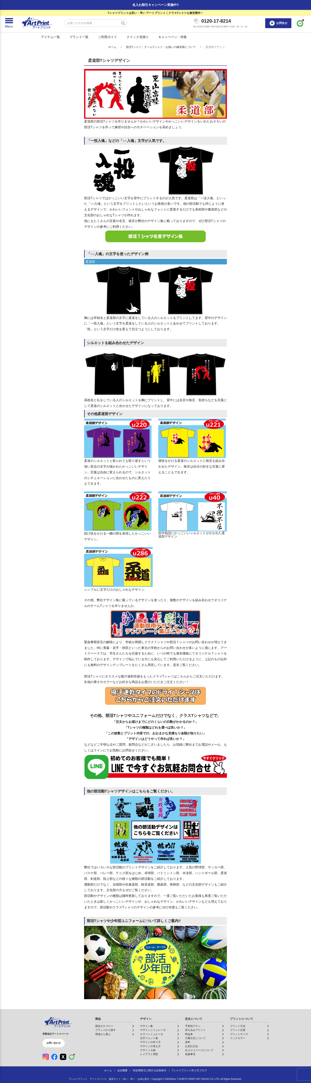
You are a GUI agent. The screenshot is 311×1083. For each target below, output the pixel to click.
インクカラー (237, 1038)
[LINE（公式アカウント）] (72, 1057)
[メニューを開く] (9, 23)
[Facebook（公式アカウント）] (54, 1057)
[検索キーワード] (96, 23)
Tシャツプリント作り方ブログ (189, 1070)
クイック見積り (138, 37)
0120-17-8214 (216, 21)
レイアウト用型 (149, 1054)
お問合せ (278, 23)
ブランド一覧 (78, 37)
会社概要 (122, 1070)
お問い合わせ (53, 1043)
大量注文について (195, 1038)
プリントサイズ (239, 1034)
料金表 (189, 1034)
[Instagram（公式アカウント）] (45, 1057)
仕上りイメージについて (199, 1050)
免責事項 (190, 1054)
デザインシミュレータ (153, 1030)
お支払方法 (191, 1046)
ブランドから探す (105, 1030)
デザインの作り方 (150, 1042)
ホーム (112, 47)
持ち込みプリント (195, 1030)
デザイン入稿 (148, 1050)
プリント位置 (237, 1030)
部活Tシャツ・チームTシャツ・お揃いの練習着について (161, 47)
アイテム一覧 (50, 37)
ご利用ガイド (107, 37)
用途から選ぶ (103, 1034)
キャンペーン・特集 (172, 37)
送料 (187, 1042)
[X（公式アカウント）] (63, 1057)
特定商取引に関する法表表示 (149, 1070)
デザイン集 (146, 1026)
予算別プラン (193, 1026)
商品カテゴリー (104, 1026)
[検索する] (123, 23)
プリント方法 (237, 1026)
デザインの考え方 (150, 1046)
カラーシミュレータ (151, 1034)
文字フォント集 (149, 1038)
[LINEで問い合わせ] (300, 23)
